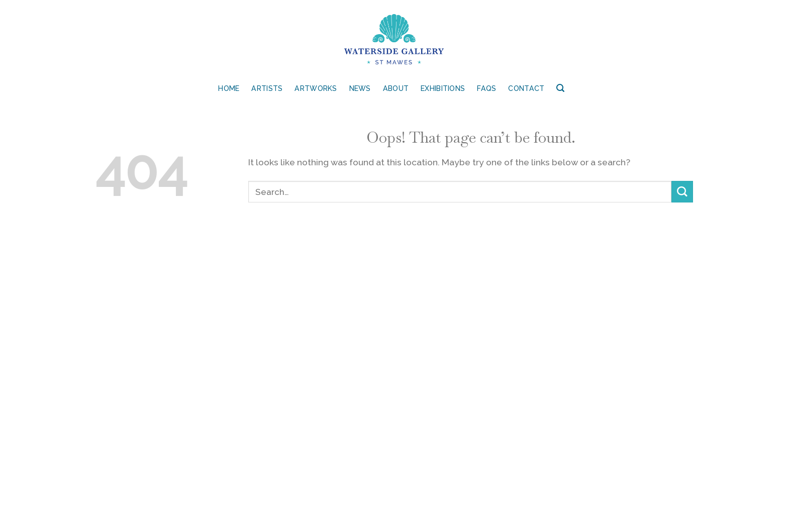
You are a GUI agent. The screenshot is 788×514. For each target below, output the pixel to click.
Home (228, 88)
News (360, 88)
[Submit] (682, 191)
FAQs (486, 88)
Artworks (315, 88)
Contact (526, 88)
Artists (266, 88)
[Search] (560, 88)
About (396, 88)
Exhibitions (443, 88)
